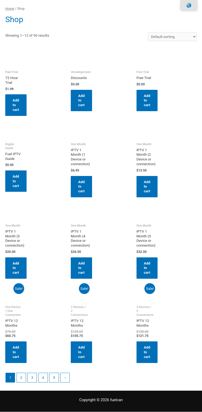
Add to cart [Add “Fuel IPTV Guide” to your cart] (16, 181)
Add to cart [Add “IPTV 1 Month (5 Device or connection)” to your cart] (147, 268)
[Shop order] (172, 36)
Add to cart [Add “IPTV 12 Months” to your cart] (16, 352)
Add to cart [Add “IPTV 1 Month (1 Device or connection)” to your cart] (81, 186)
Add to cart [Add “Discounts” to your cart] (81, 100)
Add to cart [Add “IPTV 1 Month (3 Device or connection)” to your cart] (16, 268)
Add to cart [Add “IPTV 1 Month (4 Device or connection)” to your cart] (81, 268)
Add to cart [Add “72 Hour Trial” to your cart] (16, 105)
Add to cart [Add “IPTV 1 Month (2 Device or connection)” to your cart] (147, 186)
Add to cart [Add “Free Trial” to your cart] (147, 100)
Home (9, 9)
